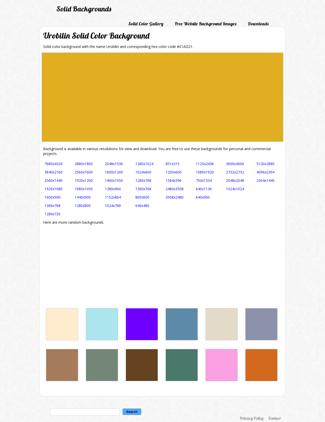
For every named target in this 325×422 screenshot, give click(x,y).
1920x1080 (53, 188)
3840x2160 (53, 172)
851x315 (173, 163)
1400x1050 (114, 180)
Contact (274, 418)
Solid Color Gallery (145, 24)
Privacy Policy (251, 418)
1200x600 (174, 172)
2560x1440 (53, 180)
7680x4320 (53, 163)
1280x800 (83, 205)
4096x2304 (265, 172)
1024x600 (143, 172)
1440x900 (83, 197)
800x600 (142, 197)
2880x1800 (84, 163)
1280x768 (143, 180)
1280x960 (113, 188)
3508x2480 (175, 197)
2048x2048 (235, 180)
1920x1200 (84, 180)
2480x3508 (175, 188)
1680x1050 (84, 188)
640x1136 (204, 188)
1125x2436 (205, 163)
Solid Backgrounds (83, 8)
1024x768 (113, 205)
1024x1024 (235, 188)
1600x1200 (114, 172)
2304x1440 (265, 180)
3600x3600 (235, 163)
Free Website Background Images (205, 24)
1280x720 (52, 214)
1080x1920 (205, 172)
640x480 (142, 205)
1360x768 (143, 188)
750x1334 (204, 180)
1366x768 (52, 205)
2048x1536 (114, 163)
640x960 (203, 197)
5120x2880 (265, 163)
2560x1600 (84, 172)
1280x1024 (144, 163)
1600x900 (52, 197)
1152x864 (113, 197)
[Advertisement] (162, 266)
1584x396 (174, 180)
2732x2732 (235, 172)
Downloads (258, 24)
